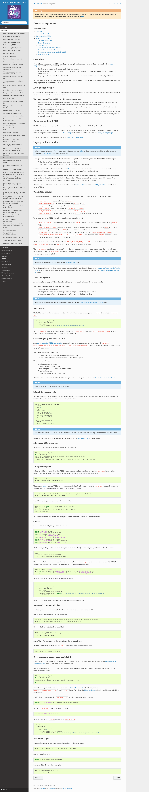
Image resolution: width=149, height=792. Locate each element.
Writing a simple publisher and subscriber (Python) (12, 72)
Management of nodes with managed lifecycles (11, 215)
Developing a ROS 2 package (11, 110)
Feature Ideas (6, 270)
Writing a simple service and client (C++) (13, 77)
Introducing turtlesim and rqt (11, 36)
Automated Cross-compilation (48, 50)
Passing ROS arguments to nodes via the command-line (14, 124)
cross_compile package (105, 133)
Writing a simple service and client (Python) (13, 81)
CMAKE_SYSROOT (99, 185)
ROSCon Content (7, 259)
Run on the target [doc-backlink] (41, 738)
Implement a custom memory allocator (12, 161)
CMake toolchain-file (45, 41)
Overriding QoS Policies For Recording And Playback (11, 140)
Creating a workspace (9, 62)
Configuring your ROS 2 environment (14, 33)
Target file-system (44, 43)
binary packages (89, 690)
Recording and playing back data (12, 59)
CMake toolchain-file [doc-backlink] (42, 192)
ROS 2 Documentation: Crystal (15, 11)
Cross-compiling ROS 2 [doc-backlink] (45, 121)
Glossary (4, 281)
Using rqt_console (8, 53)
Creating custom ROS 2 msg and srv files (14, 86)
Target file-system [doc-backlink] (41, 277)
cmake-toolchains (81, 185)
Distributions (5, 262)
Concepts (4, 248)
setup (44, 486)
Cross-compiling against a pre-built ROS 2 (52, 52)
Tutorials (4, 31)
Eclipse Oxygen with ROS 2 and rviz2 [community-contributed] (14, 193)
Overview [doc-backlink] (38, 59)
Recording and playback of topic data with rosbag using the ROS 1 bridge (13, 225)
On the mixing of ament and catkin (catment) (13, 154)
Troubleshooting (6, 250)
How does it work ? (42, 34)
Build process (42, 45)
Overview (39, 31)
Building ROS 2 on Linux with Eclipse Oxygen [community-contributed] (14, 197)
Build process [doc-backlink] (39, 308)
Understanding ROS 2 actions (12, 50)
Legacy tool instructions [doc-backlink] (46, 142)
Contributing (5, 253)
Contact (4, 256)
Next (117, 778)
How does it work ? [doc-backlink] (43, 87)
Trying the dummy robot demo (12, 240)
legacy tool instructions (75, 137)
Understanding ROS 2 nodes (11, 39)
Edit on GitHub (115, 4)
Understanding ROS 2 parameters (13, 48)
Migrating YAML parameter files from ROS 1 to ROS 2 (14, 206)
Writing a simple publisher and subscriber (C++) (12, 68)
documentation (70, 262)
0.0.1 (81, 151)
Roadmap (5, 267)
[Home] (34, 4)
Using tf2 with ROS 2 (9, 230)
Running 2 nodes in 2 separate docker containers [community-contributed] (12, 178)
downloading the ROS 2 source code (49, 343)
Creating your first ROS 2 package (13, 64)
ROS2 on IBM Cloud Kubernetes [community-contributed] (12, 184)
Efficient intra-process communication (9, 220)
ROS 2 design (67, 133)
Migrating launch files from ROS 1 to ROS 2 (14, 188)
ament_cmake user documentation (13, 116)
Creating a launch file (9, 56)
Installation (5, 28)
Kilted (83, 16)
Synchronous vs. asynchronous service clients (12, 145)
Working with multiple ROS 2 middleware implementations (12, 149)
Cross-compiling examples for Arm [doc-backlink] (49, 338)
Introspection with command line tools (13, 128)
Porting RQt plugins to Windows (12, 169)
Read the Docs (68, 788)
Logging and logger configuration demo (12, 244)
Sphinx (42, 788)
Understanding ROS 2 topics (11, 42)
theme (52, 788)
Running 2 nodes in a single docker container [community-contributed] (13, 173)
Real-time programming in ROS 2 (13, 237)
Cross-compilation (8, 158)
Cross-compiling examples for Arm (49, 47)
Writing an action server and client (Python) (13, 106)
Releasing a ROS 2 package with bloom (12, 166)
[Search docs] (14, 22)
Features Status (6, 264)
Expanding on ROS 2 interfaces (12, 90)
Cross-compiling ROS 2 (43, 36)
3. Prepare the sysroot (75, 688)
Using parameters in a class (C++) (13, 93)
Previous (38, 778)
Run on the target (44, 54)
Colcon (70, 169)
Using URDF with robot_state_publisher (9, 233)
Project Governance (7, 273)
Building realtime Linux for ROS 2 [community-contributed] (13, 202)
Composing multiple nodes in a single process (14, 136)
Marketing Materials (8, 276)
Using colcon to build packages (12, 113)
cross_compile (46, 153)
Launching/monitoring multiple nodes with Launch (12, 119)
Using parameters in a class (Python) (13, 95)
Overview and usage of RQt (10, 132)
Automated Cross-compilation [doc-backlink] (46, 605)
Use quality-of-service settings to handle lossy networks (12, 211)
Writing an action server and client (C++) (13, 102)
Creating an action (8, 98)
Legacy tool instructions (44, 38)
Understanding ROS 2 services (12, 45)
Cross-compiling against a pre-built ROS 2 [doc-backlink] (52, 657)
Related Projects (6, 279)
